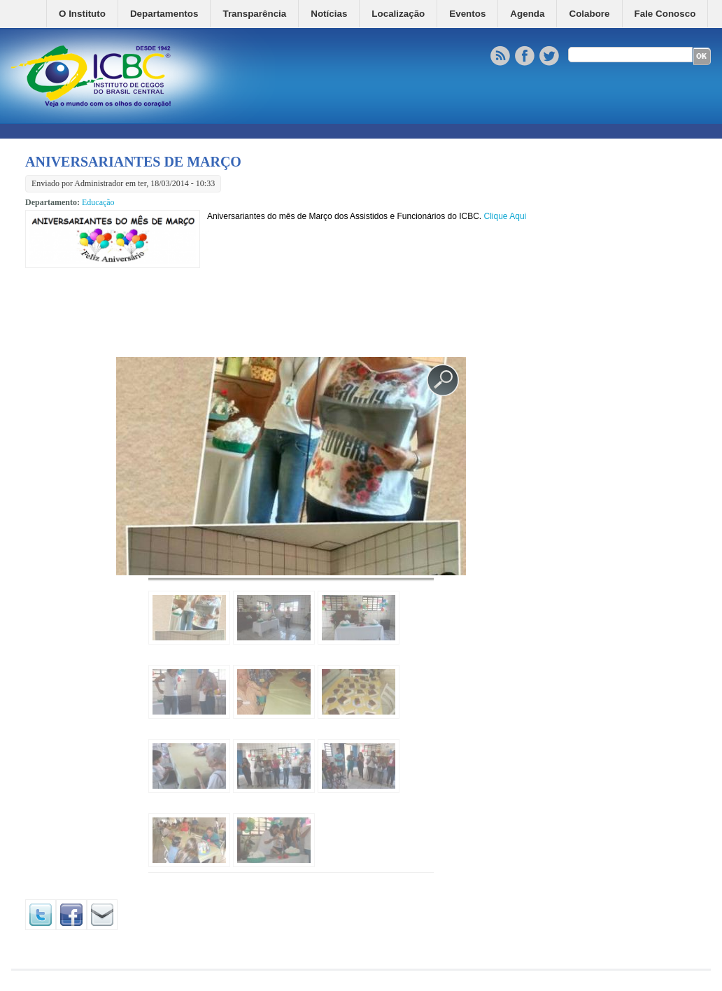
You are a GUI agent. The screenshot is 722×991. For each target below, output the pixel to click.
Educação (98, 202)
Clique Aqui (505, 216)
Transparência (254, 13)
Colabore (589, 13)
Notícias (329, 13)
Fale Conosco (665, 13)
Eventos (467, 13)
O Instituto (82, 13)
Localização (398, 13)
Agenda (527, 13)
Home (35, 13)
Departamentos (164, 13)
